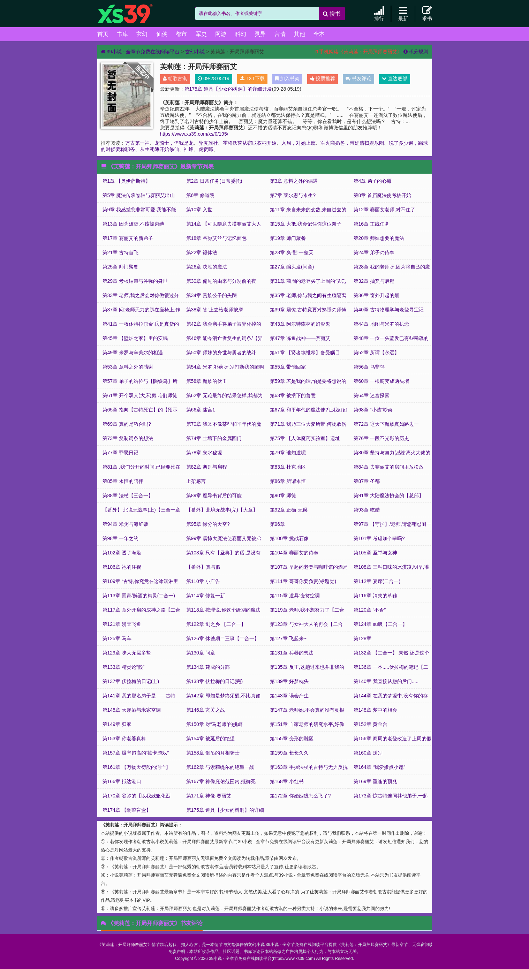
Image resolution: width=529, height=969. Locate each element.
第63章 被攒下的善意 (293, 395)
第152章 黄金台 (370, 724)
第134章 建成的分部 (208, 667)
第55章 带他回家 (288, 367)
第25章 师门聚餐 (120, 267)
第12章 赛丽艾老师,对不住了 (384, 209)
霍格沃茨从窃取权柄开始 (250, 143)
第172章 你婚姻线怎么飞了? (300, 795)
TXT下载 (252, 78)
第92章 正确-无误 (289, 510)
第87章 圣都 (367, 481)
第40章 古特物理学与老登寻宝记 (389, 309)
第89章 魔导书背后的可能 (214, 495)
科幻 (240, 34)
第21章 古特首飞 (120, 252)
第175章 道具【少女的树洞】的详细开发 (228, 89)
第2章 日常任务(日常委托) (214, 181)
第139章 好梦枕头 (289, 681)
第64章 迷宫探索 (372, 395)
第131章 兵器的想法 (291, 653)
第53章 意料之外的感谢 (128, 367)
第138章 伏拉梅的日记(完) (214, 681)
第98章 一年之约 (120, 538)
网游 (220, 34)
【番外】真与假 (203, 567)
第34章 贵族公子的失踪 (211, 295)
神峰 (189, 149)
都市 (181, 34)
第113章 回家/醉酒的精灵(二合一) (139, 595)
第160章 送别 (368, 753)
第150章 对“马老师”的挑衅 (214, 724)
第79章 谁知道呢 (288, 452)
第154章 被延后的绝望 (210, 738)
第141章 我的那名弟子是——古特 (139, 695)
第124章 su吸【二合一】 (380, 624)
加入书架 (287, 78)
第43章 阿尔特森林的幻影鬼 (300, 324)
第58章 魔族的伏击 (206, 381)
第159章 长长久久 (289, 753)
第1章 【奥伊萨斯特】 (127, 181)
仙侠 (161, 34)
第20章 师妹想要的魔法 (379, 238)
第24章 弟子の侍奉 (374, 252)
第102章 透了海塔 (122, 552)
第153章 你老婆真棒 (124, 738)
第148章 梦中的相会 (375, 710)
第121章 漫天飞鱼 (122, 624)
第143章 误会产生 (289, 695)
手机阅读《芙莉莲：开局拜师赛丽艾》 (359, 51)
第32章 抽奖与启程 (374, 281)
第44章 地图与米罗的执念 (381, 324)
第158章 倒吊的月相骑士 (213, 753)
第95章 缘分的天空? (208, 524)
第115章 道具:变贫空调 (295, 595)
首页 (102, 34)
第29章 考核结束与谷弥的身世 (135, 281)
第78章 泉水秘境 (204, 452)
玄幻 (142, 34)
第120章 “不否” (370, 610)
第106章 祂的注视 (122, 567)
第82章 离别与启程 (206, 467)
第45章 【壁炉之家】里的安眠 (135, 338)
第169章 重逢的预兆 (375, 781)
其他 (299, 34)
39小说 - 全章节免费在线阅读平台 (132, 13)
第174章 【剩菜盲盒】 (127, 810)
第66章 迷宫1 (200, 409)
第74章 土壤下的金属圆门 (214, 438)
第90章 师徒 (283, 495)
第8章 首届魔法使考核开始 (382, 195)
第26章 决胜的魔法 (206, 267)
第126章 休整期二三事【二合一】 (222, 638)
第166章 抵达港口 (122, 781)
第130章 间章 (200, 653)
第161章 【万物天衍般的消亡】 (137, 767)
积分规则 (416, 51)
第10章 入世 (199, 209)
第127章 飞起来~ (288, 638)
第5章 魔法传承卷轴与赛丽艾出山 (139, 195)
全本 (319, 34)
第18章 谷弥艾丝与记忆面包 (216, 238)
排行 (379, 13)
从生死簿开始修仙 (159, 149)
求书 (427, 13)
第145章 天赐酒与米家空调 (132, 710)
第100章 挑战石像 (289, 538)
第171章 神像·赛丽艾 (208, 795)
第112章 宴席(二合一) (377, 581)
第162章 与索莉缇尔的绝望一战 (220, 767)
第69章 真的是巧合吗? (127, 424)
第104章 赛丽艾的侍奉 (294, 552)
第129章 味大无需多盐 (127, 653)
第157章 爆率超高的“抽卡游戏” (136, 753)
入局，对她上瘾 (298, 143)
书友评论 (358, 78)
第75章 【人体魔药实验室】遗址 (305, 438)
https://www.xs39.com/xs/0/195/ (194, 134)
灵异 (260, 34)
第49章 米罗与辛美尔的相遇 (133, 352)
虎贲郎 (205, 149)
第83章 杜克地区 (288, 467)
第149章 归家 (117, 724)
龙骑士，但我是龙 (174, 143)
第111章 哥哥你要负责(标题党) (303, 581)
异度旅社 (208, 143)
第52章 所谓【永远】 (376, 352)
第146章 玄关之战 (205, 710)
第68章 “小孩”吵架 (373, 409)
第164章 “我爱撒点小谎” (380, 767)
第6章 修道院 (200, 195)
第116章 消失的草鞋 (375, 595)
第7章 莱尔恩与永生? (293, 195)
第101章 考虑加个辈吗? (379, 538)
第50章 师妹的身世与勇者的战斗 (221, 352)
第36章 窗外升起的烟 (376, 295)
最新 (403, 13)
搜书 (332, 14)
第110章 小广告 (203, 581)
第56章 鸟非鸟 (369, 367)
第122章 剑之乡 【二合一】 (216, 624)
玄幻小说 (195, 51)
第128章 (362, 638)
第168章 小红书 (287, 781)
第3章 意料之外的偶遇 (294, 181)
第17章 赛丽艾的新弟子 (128, 238)
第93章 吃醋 (367, 510)
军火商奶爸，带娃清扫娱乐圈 (352, 143)
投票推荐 (322, 78)
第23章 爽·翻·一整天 (291, 252)
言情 (280, 34)
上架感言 (196, 481)
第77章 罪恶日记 (120, 452)
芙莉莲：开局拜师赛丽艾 (124, 944)
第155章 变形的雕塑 (291, 738)
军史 (201, 34)
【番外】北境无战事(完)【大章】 (222, 510)
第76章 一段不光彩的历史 (381, 438)
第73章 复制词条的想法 (128, 438)
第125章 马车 (117, 638)
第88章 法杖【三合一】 (128, 495)
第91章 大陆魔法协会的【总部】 (389, 495)
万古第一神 (137, 143)
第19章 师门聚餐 (288, 238)
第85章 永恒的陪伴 (123, 481)
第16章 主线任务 (372, 224)
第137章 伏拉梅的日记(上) (131, 681)
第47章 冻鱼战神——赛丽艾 (300, 338)
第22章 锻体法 (201, 252)
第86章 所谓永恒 (288, 481)
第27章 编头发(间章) (292, 267)
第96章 (277, 524)
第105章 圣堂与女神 (375, 552)
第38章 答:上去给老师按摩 (214, 309)
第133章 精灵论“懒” (124, 667)
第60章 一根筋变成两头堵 (381, 381)
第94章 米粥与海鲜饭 (125, 524)
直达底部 (394, 78)
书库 (122, 34)
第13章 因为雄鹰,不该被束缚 (133, 224)
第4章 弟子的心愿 (373, 181)
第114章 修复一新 (205, 595)
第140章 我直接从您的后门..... (386, 681)
